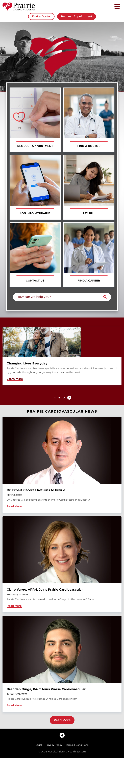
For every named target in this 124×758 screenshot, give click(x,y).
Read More (62, 720)
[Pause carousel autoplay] (69, 398)
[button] (55, 397)
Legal (39, 744)
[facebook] (62, 735)
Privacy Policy (53, 744)
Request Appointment (76, 16)
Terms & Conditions (77, 744)
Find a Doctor (41, 16)
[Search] (105, 297)
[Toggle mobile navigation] (117, 6)
